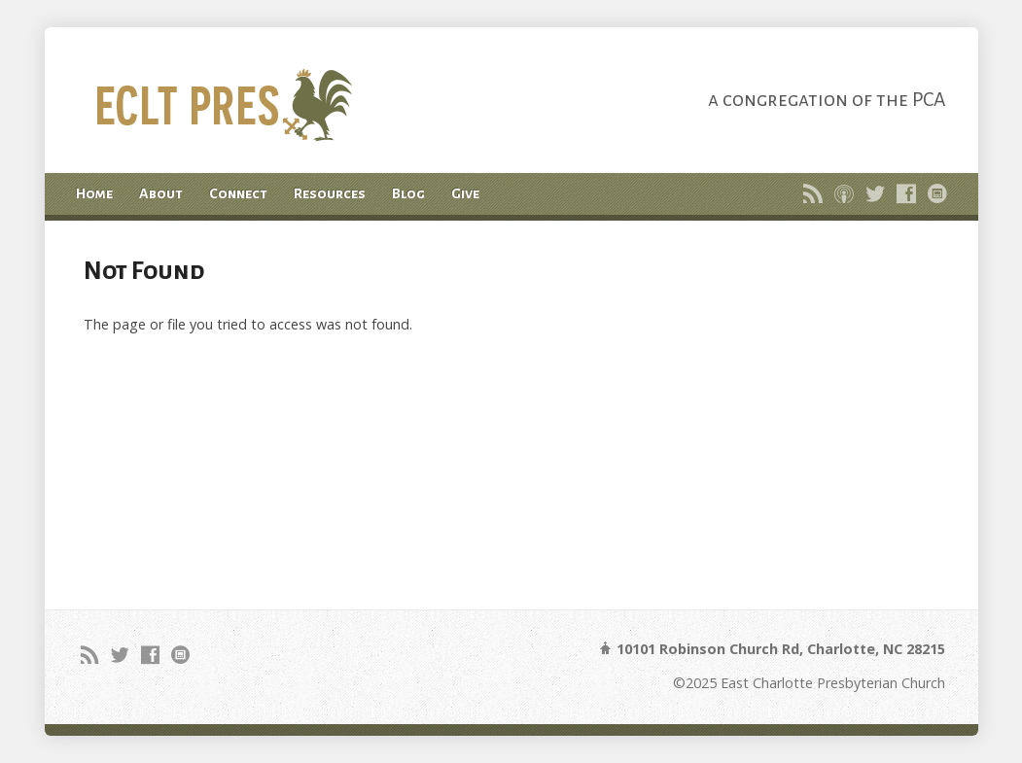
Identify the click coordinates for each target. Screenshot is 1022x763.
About (161, 193)
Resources (330, 193)
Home (94, 193)
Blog (408, 193)
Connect (238, 193)
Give (465, 193)
